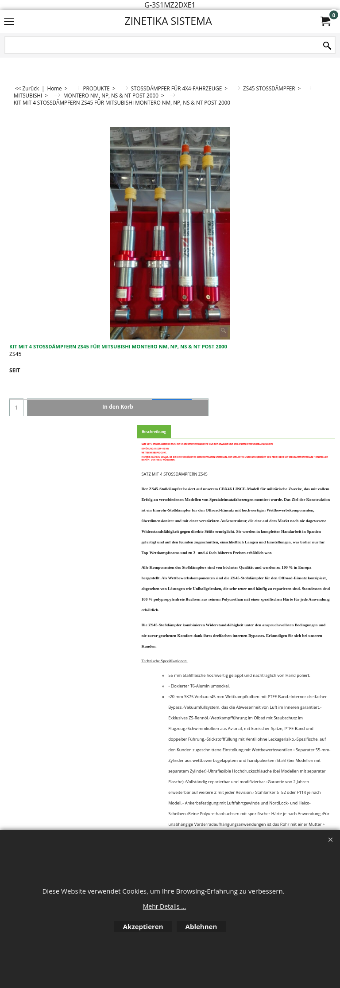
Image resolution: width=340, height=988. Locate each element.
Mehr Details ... (164, 906)
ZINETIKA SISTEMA (168, 21)
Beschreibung (154, 431)
